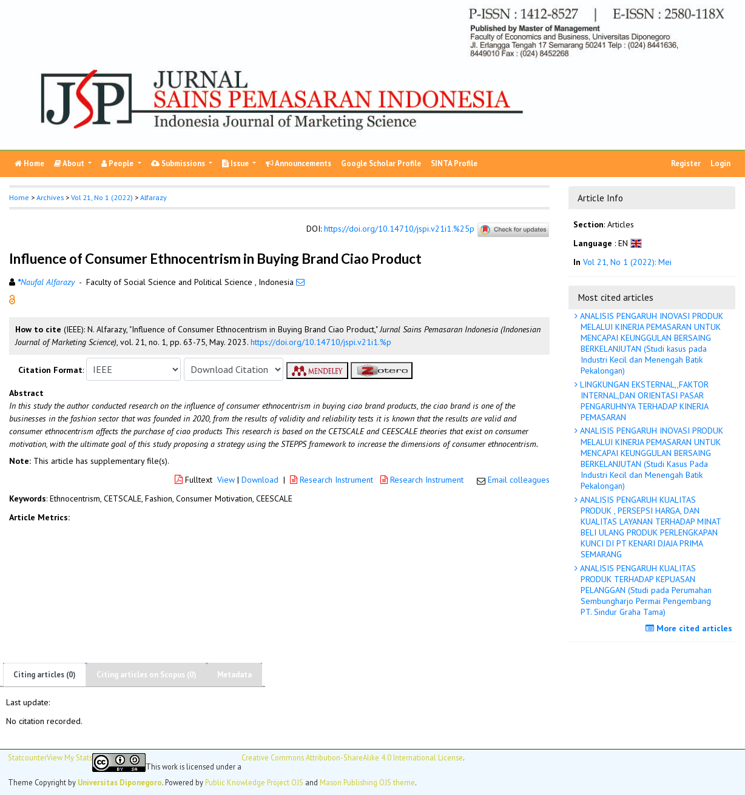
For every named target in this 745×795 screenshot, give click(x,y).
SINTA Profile (454, 163)
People (118, 163)
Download (259, 479)
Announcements (298, 163)
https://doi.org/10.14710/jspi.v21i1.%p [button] (321, 342)
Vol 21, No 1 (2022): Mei (627, 262)
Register (686, 163)
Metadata (234, 674)
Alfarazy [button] (153, 197)
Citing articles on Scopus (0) (146, 674)
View (226, 479)
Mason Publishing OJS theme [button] (367, 782)
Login (720, 163)
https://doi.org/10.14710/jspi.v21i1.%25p (399, 228)
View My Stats (69, 757)
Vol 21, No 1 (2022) (102, 197)
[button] (12, 299)
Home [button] (19, 197)
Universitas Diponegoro (120, 782)
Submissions (179, 163)
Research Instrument (333, 479)
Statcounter (27, 757)
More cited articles (690, 628)
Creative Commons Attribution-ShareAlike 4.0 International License (352, 757)
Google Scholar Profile (381, 163)
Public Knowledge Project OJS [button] (254, 782)
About (70, 163)
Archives (50, 197)
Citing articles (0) (44, 674)
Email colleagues (519, 479)
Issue (236, 163)
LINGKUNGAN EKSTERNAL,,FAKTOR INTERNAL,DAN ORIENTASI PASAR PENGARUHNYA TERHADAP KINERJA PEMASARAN (643, 401)
